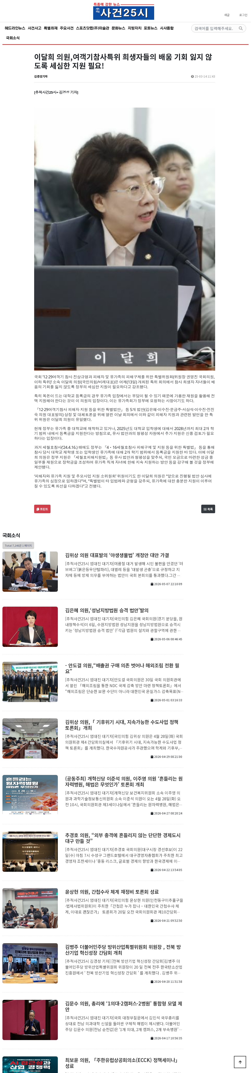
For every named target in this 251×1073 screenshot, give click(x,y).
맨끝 (137, 999)
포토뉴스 (151, 28)
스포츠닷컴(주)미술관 (92, 28)
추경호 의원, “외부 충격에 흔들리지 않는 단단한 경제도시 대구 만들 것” (123, 698)
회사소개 (99, 1017)
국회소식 (13, 38)
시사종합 (167, 28)
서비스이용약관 (148, 1017)
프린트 (42, 370)
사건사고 (34, 28)
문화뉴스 (118, 28)
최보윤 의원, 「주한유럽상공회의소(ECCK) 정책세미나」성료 (122, 923)
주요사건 (67, 28)
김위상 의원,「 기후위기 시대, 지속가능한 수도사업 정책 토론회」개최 (121, 585)
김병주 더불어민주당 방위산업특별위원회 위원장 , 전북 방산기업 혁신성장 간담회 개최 (123, 810)
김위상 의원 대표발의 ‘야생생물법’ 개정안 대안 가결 (117, 416)
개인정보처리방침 (121, 1017)
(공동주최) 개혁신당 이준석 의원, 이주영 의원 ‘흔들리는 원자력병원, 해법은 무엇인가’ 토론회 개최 (124, 642)
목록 (208, 370)
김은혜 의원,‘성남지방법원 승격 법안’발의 (107, 471)
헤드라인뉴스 (15, 28)
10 (121, 999)
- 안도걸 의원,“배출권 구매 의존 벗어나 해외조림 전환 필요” (122, 529)
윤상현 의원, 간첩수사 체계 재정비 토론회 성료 (112, 752)
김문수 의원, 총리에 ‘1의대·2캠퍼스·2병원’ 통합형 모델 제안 (123, 867)
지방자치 (134, 28)
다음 (129, 999)
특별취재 (51, 28)
